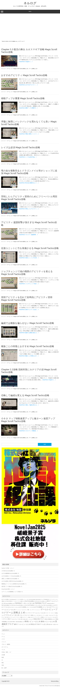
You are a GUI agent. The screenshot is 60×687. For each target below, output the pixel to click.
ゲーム (8, 68)
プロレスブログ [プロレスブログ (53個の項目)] (23, 615)
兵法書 (3, 654)
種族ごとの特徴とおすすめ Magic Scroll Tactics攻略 (27, 346)
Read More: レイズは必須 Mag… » (28, 157)
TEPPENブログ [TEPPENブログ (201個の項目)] (41, 603)
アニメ (3, 633)
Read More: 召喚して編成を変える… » (29, 405)
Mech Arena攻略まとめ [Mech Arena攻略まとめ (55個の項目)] (31, 601)
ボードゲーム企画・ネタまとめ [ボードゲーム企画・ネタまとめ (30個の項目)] (47, 615)
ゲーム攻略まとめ (33, 68)
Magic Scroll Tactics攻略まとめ (20, 68)
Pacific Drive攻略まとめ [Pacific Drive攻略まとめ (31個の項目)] (42, 601)
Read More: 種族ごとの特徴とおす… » (29, 356)
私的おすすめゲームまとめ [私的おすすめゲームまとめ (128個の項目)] (39, 624)
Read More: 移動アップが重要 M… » (28, 108)
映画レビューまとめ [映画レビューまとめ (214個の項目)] (33, 621)
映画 (3, 657)
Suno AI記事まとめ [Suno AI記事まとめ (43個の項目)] (10, 603)
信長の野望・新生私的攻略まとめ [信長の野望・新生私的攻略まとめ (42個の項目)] (17, 621)
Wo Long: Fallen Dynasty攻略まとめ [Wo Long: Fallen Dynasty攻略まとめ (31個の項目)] (46, 605)
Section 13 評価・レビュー (8, 568)
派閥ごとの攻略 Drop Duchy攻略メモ (10, 578)
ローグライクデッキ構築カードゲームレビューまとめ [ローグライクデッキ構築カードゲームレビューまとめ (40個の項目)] (44, 617)
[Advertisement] (30, 27)
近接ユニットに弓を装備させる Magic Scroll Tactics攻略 (30, 248)
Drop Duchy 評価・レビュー (8, 589)
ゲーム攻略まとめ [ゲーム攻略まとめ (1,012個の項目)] (15, 612)
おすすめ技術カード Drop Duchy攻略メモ (11, 576)
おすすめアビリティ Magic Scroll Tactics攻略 (24, 75)
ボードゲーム (5, 647)
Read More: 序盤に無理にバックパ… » (29, 134)
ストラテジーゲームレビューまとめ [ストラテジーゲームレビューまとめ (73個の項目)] (35, 613)
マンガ (3, 649)
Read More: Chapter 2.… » (49, 379)
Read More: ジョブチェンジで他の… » (29, 283)
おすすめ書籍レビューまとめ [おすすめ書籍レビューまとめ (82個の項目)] (42, 607)
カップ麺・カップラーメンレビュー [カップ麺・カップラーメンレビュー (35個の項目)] (32, 609)
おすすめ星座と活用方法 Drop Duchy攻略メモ (12, 581)
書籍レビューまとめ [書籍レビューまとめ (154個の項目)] (48, 621)
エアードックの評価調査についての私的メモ (12, 591)
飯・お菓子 (4, 667)
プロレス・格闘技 (6, 644)
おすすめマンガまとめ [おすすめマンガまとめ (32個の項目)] (14, 607)
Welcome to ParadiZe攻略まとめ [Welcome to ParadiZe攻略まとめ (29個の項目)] (18, 605)
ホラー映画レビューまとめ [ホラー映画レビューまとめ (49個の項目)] (34, 615)
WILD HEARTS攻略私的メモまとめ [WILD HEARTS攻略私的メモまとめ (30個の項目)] (32, 605)
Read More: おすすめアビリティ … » (28, 84)
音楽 (3, 665)
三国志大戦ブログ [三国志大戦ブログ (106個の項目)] (38, 619)
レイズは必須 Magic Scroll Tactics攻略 (20, 147)
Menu (30, 11)
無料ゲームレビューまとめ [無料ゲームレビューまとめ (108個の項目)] (22, 624)
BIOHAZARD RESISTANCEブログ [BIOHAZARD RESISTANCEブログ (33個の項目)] (36, 599)
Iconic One (41, 685)
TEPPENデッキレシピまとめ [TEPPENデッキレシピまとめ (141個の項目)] (25, 603)
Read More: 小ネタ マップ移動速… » (28, 430)
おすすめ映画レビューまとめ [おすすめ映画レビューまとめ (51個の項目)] (26, 607)
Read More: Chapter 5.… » (25, 61)
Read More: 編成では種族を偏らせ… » (29, 332)
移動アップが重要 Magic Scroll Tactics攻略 (23, 98)
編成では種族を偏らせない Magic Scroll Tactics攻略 (27, 323)
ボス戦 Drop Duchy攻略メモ (8, 570)
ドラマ (3, 639)
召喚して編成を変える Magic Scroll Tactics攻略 (25, 395)
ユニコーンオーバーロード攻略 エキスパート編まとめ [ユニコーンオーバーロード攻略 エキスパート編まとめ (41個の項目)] (20, 617)
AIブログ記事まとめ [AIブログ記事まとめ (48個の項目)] (6, 599)
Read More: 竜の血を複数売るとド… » (29, 182)
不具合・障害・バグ (6, 652)
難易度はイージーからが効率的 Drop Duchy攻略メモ (14, 583)
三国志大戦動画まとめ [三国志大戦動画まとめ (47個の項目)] (49, 619)
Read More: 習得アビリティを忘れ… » (29, 309)
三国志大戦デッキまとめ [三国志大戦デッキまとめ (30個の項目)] (28, 619)
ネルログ (30, 3)
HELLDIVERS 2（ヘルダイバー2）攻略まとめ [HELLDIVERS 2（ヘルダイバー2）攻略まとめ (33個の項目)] (16, 601)
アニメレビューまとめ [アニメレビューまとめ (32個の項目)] (20, 609)
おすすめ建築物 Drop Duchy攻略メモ (10, 573)
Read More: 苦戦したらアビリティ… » (29, 208)
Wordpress (57, 685)
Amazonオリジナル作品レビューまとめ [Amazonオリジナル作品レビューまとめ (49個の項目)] (20, 599)
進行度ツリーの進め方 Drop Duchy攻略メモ (12, 586)
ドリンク (4, 641)
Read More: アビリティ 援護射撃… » (28, 234)
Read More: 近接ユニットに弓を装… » (29, 257)
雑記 (3, 662)
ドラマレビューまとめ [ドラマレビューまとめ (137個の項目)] (11, 615)
